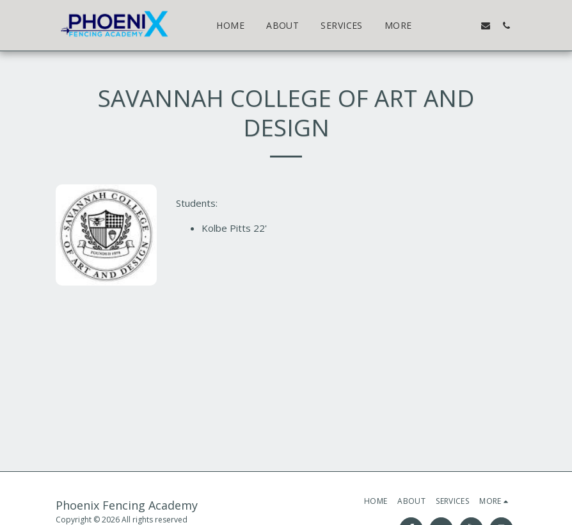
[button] (444, 25)
